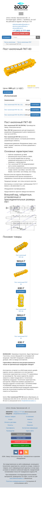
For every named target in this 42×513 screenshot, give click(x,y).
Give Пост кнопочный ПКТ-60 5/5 (35, 85)
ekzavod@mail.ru (18, 28)
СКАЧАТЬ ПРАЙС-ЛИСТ (21, 33)
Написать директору (21, 441)
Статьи (30, 422)
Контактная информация (30, 428)
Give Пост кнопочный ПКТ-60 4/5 (33, 85)
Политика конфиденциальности (16, 481)
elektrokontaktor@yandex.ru (21, 24)
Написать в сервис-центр (21, 445)
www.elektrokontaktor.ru (17, 478)
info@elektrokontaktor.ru (28, 401)
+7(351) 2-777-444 (18, 412)
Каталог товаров (10, 416)
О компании (30, 416)
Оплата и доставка (10, 422)
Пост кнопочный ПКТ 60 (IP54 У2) (14, 115)
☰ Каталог (6, 37)
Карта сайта (30, 431)
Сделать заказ (21, 438)
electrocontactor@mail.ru (20, 26)
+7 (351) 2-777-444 (21, 30)
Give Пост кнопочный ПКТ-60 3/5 (31, 85)
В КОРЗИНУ (8, 92)
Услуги (10, 419)
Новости (29, 419)
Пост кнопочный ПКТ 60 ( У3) (13, 110)
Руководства (10, 431)
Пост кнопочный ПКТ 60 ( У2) (13, 104)
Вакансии (30, 425)
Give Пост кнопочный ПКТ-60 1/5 (28, 85)
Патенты (10, 425)
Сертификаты (10, 428)
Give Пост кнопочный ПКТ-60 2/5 (30, 85)
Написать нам (21, 434)
